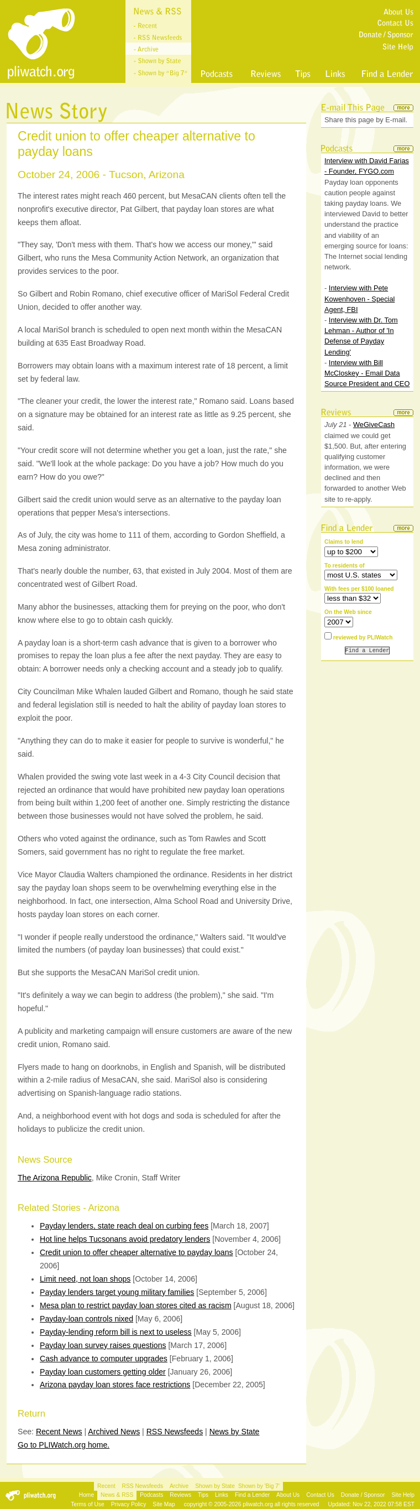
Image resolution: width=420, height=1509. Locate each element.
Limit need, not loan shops (85, 1278)
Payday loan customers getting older (103, 1371)
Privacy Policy (128, 1504)
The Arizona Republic (55, 1177)
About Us (288, 1495)
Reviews (180, 1495)
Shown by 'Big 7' (259, 1486)
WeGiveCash (374, 424)
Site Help (402, 1495)
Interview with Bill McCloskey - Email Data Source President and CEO (367, 373)
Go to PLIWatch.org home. (63, 1444)
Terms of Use (87, 1504)
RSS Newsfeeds (174, 1431)
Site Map (164, 1504)
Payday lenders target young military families (117, 1292)
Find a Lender (252, 1495)
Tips (203, 1495)
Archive (179, 1486)
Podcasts (151, 1495)
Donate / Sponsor (363, 1495)
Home (86, 1495)
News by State (234, 1431)
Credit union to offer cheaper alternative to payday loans (136, 1252)
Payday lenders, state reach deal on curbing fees (124, 1225)
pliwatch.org (258, 1504)
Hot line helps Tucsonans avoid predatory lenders (125, 1239)
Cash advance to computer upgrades (103, 1358)
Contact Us (320, 1495)
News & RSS (117, 1495)
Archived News (114, 1431)
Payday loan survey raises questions (103, 1345)
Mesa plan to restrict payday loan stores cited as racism (136, 1305)
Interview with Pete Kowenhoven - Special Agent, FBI (359, 298)
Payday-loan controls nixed (86, 1318)
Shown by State (215, 1486)
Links (221, 1495)
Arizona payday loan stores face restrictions (115, 1384)
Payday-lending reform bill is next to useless (116, 1332)
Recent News (59, 1431)
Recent (106, 1486)
